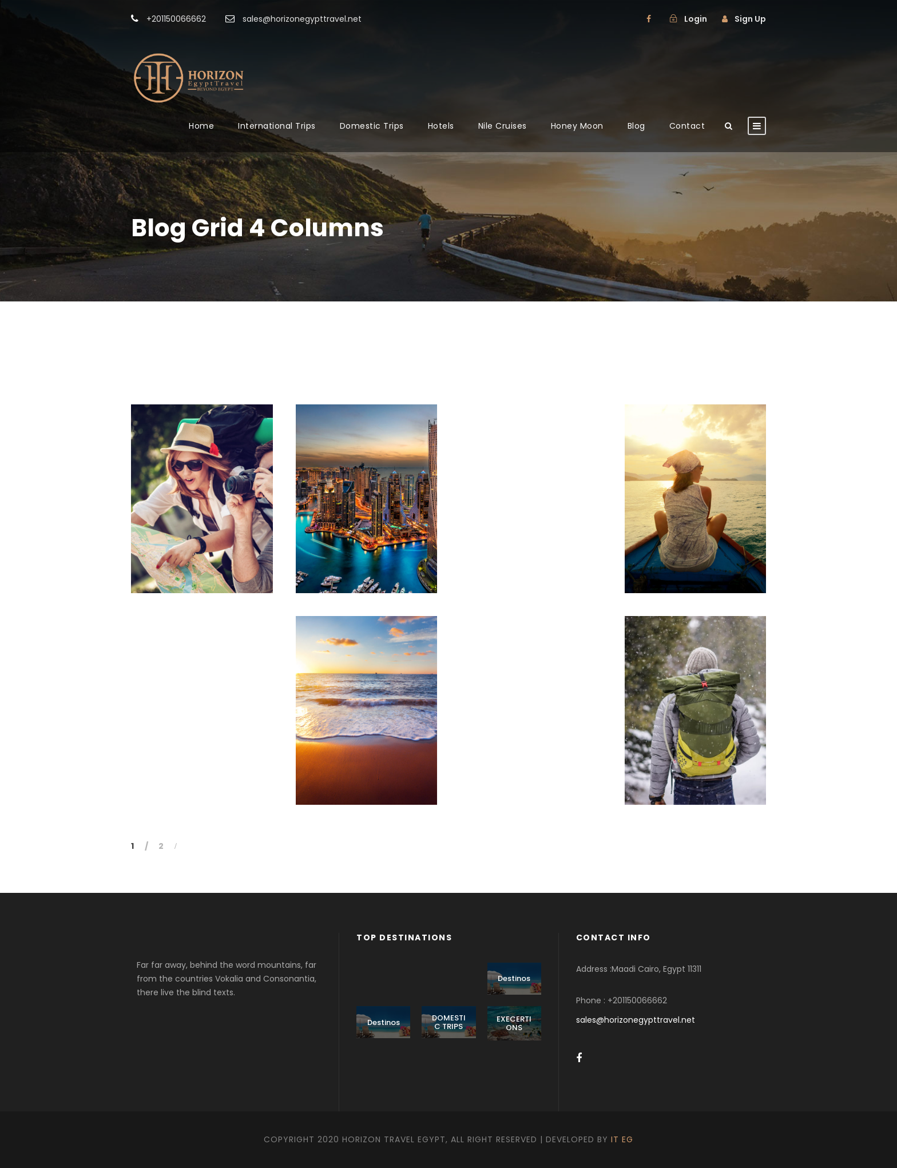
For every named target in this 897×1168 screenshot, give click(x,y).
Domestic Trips (372, 126)
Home (201, 126)
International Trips (277, 126)
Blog (636, 126)
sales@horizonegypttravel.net (635, 1020)
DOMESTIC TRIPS (449, 1022)
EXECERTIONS (514, 1024)
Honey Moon (577, 126)
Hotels (441, 126)
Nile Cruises (502, 126)
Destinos (514, 978)
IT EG (622, 1139)
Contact (687, 126)
